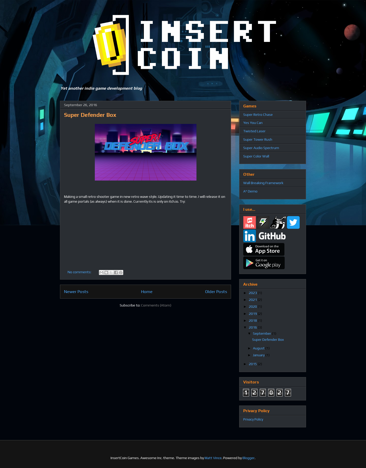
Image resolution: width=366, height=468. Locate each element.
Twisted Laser (254, 131)
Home (146, 291)
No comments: (80, 272)
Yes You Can (253, 123)
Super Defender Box (90, 114)
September (262, 333)
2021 (253, 300)
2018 (253, 320)
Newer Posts (76, 291)
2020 (253, 306)
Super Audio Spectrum (261, 148)
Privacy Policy (253, 419)
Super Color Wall (256, 156)
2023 (253, 293)
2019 (253, 314)
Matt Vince (213, 458)
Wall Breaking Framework (263, 183)
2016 (253, 327)
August (259, 348)
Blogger (248, 458)
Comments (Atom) (156, 305)
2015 (253, 364)
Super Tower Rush (257, 139)
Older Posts (216, 291)
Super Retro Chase (258, 114)
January (259, 355)
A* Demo (250, 191)
